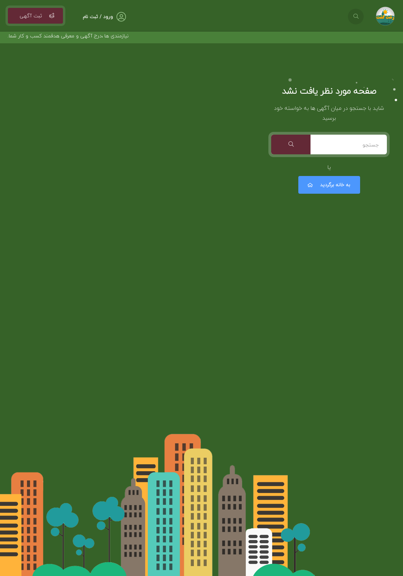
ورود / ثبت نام (98, 17)
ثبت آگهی (35, 16)
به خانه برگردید (328, 185)
